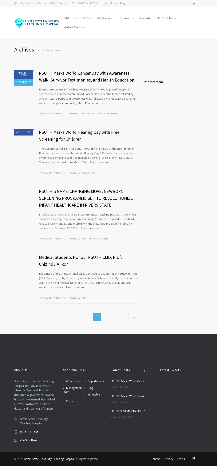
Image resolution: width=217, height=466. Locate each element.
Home (41, 50)
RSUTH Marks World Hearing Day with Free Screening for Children (129, 396)
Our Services (104, 18)
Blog (90, 388)
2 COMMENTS (24, 82)
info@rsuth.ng (117, 3)
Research (144, 18)
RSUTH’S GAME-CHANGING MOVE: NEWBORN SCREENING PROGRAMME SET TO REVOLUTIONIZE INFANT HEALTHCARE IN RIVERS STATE (86, 198)
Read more (92, 103)
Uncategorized (108, 113)
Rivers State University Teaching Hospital (49, 459)
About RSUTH (82, 18)
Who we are (73, 381)
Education (125, 18)
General (75, 113)
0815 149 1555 (29, 432)
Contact (71, 401)
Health (85, 113)
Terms (181, 459)
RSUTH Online (165, 18)
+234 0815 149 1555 (87, 3)
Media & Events (72, 27)
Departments (96, 381)
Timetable (94, 394)
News (95, 113)
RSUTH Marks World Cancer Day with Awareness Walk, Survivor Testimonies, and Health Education (129, 381)
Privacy (168, 459)
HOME (66, 18)
